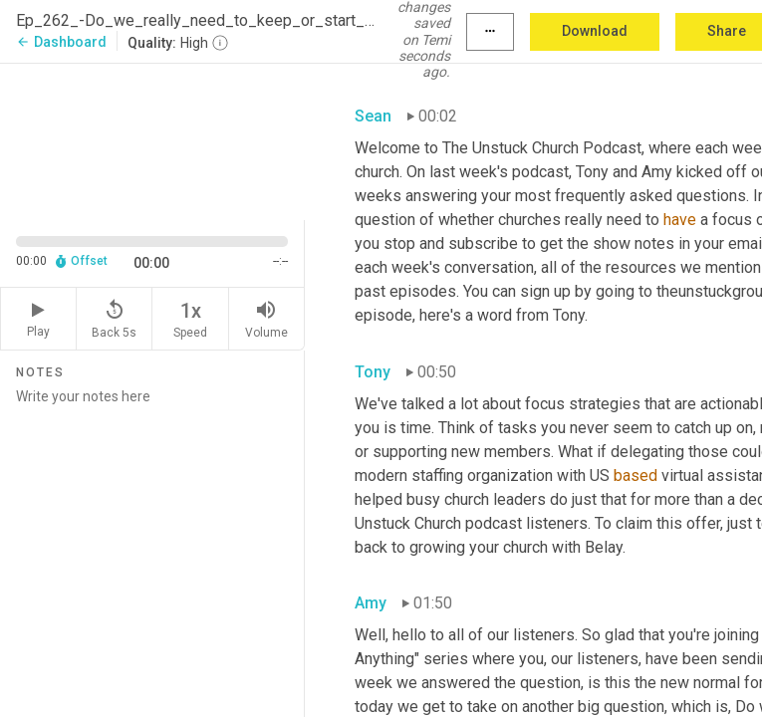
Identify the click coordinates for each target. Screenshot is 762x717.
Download (595, 31)
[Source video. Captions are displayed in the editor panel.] (152, 140)
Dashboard (61, 42)
